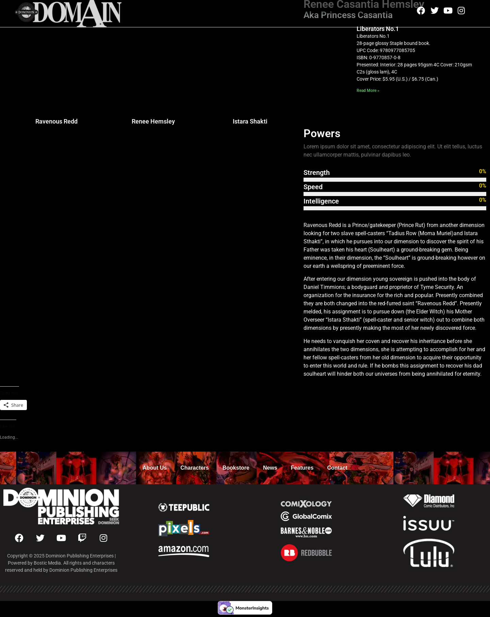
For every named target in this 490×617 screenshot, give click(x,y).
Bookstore (236, 468)
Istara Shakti (250, 121)
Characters (194, 468)
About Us (155, 468)
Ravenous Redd (56, 121)
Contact (337, 468)
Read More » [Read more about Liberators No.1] (368, 90)
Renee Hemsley (153, 121)
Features (302, 468)
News (270, 468)
